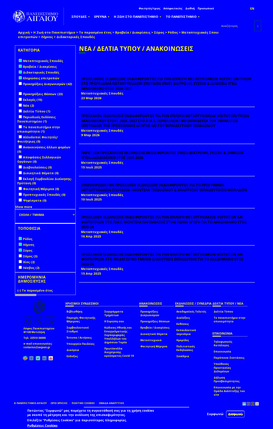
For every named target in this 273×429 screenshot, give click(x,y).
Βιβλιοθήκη (74, 311)
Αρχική (24, 32)
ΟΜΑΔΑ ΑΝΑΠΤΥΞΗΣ (111, 403)
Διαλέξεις (183, 318)
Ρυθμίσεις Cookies (42, 425)
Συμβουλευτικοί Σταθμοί (78, 329)
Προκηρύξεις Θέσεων (155, 321)
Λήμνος (47, 37)
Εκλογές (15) (32, 100)
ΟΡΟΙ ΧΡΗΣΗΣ (59, 403)
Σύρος (159, 32)
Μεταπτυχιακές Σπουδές (203, 32)
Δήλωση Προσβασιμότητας (227, 379)
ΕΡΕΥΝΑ (101, 16)
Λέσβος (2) (31, 268)
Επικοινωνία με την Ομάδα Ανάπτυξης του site (229, 391)
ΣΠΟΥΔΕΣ (80, 16)
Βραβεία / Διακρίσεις (132, 32)
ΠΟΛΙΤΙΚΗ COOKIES (83, 403)
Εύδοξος (72, 356)
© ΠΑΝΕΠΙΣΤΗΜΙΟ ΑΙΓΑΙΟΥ (30, 403)
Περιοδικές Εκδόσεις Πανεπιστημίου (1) (36, 119)
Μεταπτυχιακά (151, 340)
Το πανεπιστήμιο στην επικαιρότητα (229, 319)
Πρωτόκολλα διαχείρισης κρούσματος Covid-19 (119, 352)
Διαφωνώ (235, 414)
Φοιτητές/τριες (149, 8)
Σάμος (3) (30, 256)
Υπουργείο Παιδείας (80, 344)
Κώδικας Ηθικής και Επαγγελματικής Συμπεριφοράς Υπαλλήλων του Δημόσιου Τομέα (118, 335)
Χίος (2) (29, 262)
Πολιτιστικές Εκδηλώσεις (185, 348)
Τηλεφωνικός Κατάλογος (223, 343)
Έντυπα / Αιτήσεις (79, 337)
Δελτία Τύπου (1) (36, 111)
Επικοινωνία (222, 351)
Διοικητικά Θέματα (153, 334)
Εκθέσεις (182, 324)
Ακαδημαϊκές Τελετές (191, 311)
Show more (23, 207)
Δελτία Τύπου (223, 311)
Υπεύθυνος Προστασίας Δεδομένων (222, 367)
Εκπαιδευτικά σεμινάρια (186, 332)
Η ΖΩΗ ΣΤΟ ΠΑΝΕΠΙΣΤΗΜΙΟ (137, 16)
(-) (19, 290)
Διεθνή (190, 8)
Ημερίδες (182, 340)
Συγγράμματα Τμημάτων (113, 313)
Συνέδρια (182, 356)
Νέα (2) (28, 105)
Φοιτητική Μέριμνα (153, 346)
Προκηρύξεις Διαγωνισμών (149, 313)
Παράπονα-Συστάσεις (229, 358)
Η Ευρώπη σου (114, 321)
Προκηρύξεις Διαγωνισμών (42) (47, 84)
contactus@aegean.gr (38, 347)
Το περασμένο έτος (95, 32)
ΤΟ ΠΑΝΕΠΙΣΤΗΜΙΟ (183, 16)
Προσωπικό (206, 8)
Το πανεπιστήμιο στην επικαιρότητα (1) (38, 129)
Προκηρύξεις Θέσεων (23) (43, 94)
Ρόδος (173, 32)
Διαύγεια (73, 350)
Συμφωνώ (215, 414)
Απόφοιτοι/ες (172, 8)
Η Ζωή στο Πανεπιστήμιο (54, 32)
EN (252, 8)
